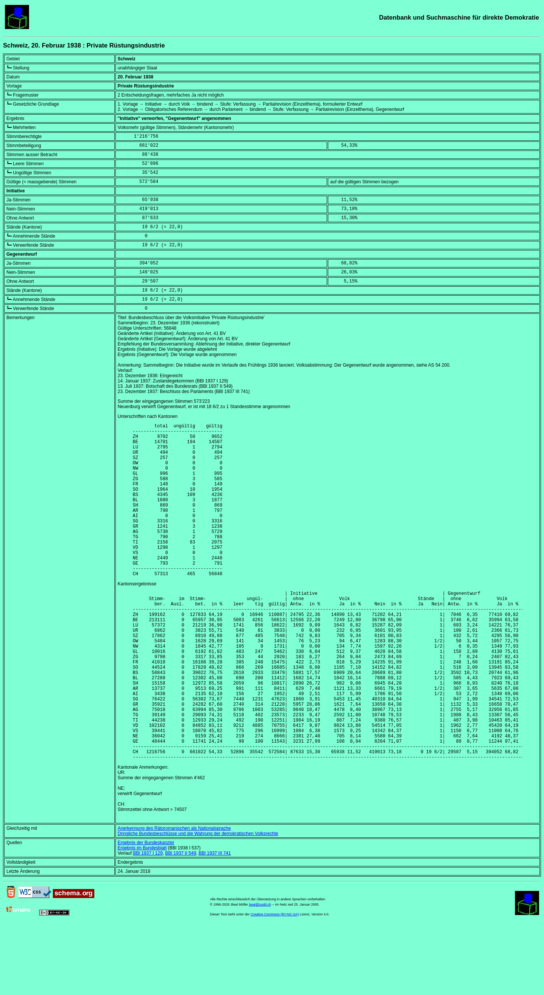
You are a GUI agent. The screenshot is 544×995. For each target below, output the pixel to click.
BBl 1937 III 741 (215, 922)
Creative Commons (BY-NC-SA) (274, 983)
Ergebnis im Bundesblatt (142, 917)
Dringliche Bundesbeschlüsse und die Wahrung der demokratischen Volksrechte (198, 902)
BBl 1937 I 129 (148, 922)
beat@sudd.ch (260, 973)
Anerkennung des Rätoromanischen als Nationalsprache (174, 897)
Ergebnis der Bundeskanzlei (146, 911)
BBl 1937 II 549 (180, 922)
